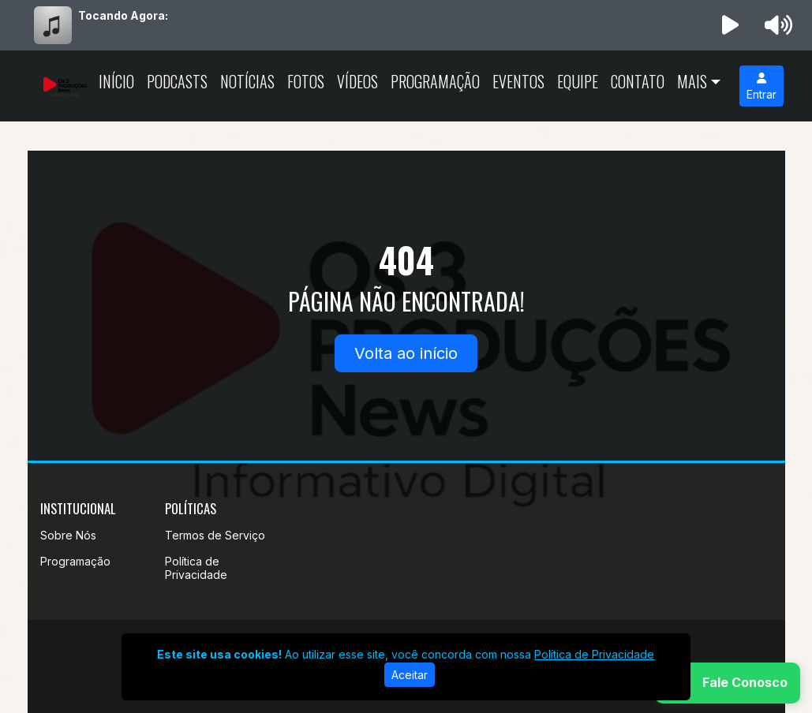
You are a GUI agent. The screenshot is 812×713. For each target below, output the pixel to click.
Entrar (761, 87)
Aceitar (409, 674)
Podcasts (177, 81)
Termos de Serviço (215, 535)
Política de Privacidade (196, 567)
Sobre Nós (68, 535)
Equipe (577, 81)
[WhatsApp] (727, 683)
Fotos (305, 81)
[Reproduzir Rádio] (730, 25)
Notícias (247, 81)
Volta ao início (406, 353)
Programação (435, 81)
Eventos (518, 81)
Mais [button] (692, 81)
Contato (637, 81)
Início (116, 81)
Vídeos (357, 81)
